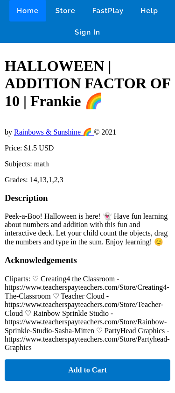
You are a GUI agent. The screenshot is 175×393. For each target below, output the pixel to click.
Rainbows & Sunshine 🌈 (54, 132)
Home (28, 11)
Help (149, 11)
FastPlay (108, 11)
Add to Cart (87, 370)
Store (66, 11)
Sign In (87, 32)
